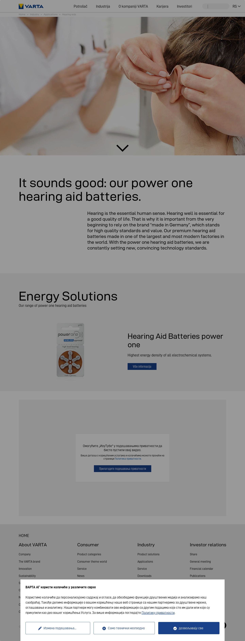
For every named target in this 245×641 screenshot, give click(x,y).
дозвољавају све (191, 628)
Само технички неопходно (126, 628)
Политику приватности (158, 612)
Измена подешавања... (60, 628)
